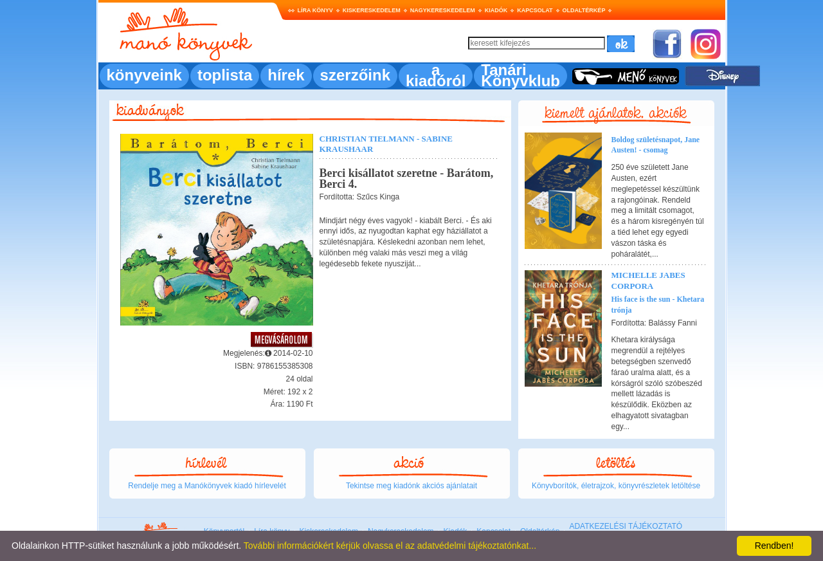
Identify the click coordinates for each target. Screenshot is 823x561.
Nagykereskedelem (442, 10)
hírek (285, 75)
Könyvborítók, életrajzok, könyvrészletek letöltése (616, 485)
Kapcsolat (534, 10)
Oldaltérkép (584, 10)
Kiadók (496, 10)
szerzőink (355, 75)
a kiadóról (436, 75)
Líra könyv (315, 10)
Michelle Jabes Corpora (648, 280)
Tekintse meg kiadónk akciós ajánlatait (411, 485)
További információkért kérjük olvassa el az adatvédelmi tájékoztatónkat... (390, 545)
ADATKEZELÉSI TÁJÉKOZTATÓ (625, 526)
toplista (224, 75)
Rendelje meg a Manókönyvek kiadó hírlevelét (206, 485)
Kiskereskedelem (372, 10)
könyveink (144, 75)
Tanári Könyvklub (520, 75)
